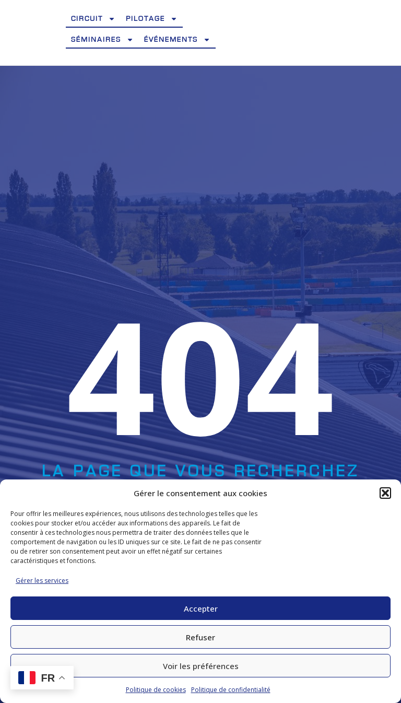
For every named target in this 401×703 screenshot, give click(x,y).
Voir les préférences (201, 666)
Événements (177, 40)
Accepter (201, 608)
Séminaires (102, 40)
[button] (385, 493)
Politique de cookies (156, 689)
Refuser (200, 637)
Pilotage (152, 19)
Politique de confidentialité (230, 689)
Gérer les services (42, 580)
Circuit (93, 19)
